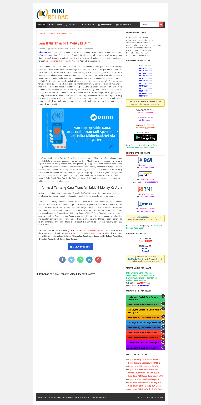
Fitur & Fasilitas (124, 24)
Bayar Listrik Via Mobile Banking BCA (142, 338)
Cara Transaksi (105, 24)
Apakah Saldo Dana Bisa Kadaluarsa (142, 348)
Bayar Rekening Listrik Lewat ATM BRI (143, 317)
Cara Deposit (87, 24)
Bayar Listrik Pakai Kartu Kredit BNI (142, 332)
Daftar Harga (55, 24)
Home (41, 24)
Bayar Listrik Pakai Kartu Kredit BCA (142, 304)
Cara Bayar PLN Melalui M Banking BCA (144, 382)
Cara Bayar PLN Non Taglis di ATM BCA (145, 389)
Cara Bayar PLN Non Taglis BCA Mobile (144, 386)
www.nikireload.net (86, 49)
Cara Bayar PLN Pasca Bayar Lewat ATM (144, 322)
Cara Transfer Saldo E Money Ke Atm (60, 61)
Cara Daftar (72, 24)
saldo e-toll (75, 49)
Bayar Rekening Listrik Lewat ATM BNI (143, 327)
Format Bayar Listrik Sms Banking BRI (143, 343)
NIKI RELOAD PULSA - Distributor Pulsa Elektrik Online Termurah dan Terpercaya (78, 397)
